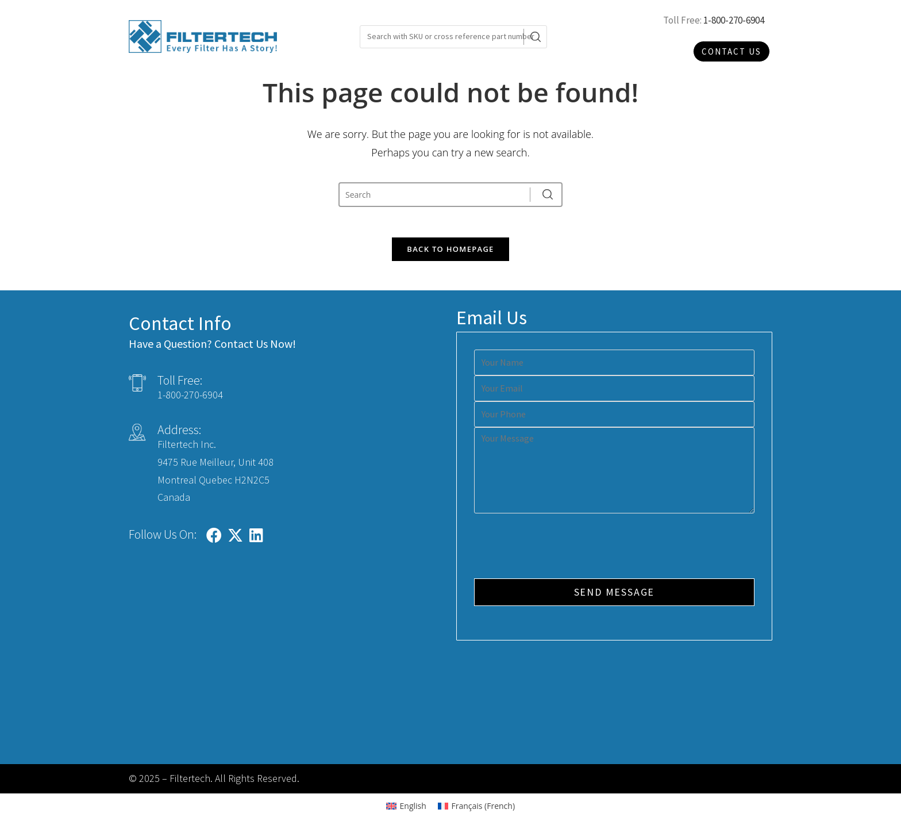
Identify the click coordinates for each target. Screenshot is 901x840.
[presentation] (561, 552)
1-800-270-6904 (733, 20)
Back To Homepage (450, 253)
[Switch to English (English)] (406, 810)
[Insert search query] (437, 194)
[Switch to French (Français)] (476, 810)
